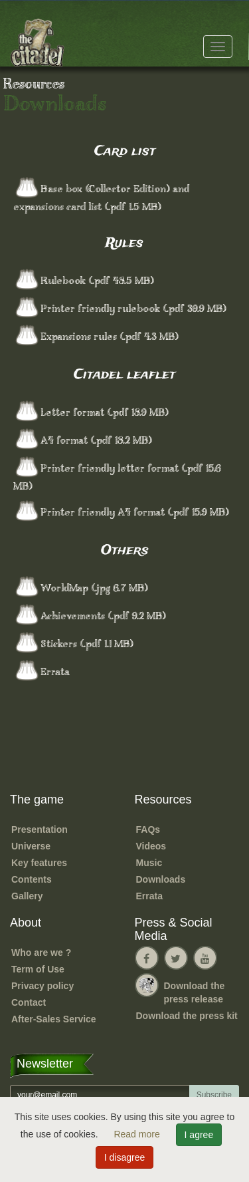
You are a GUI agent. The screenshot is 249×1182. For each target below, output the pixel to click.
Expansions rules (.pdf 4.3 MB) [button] (110, 337)
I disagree (124, 1157)
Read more (138, 1134)
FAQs (148, 829)
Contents (31, 879)
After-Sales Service (53, 1019)
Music (149, 862)
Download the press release (194, 992)
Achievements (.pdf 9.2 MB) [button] (103, 617)
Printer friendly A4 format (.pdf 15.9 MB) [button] (135, 513)
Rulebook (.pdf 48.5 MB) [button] (97, 281)
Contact (28, 1002)
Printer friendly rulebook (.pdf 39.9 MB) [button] (133, 309)
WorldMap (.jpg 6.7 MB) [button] (94, 589)
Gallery (26, 896)
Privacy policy (42, 985)
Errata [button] (55, 672)
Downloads (161, 879)
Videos (151, 846)
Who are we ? (41, 952)
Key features (39, 862)
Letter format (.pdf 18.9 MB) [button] (105, 413)
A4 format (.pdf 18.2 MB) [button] (96, 441)
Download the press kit (187, 1015)
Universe (30, 846)
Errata (149, 896)
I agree (199, 1134)
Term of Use (37, 969)
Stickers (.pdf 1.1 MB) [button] (87, 645)
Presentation (39, 829)
